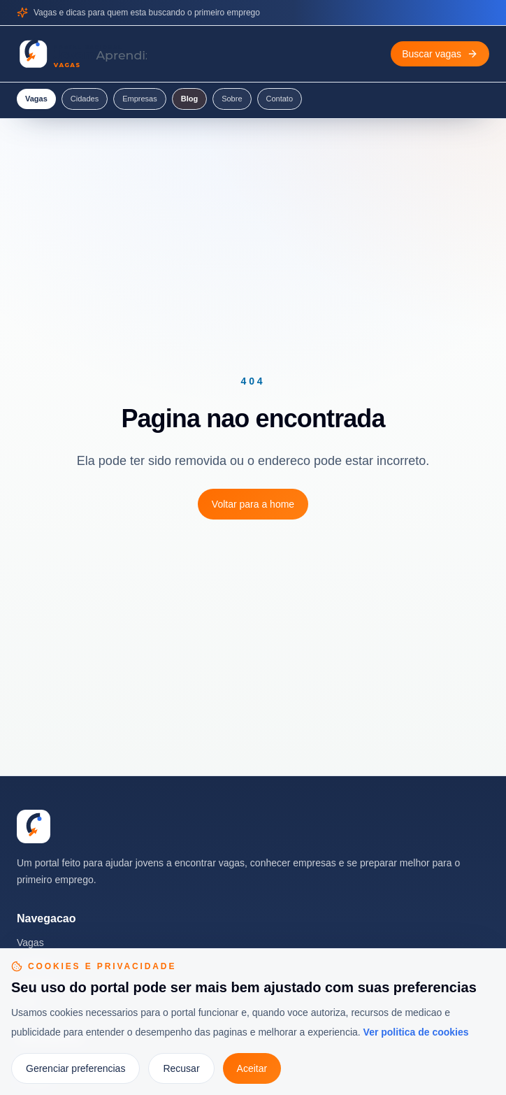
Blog (189, 98)
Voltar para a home (253, 504)
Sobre (232, 98)
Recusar (181, 1068)
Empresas (139, 98)
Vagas (36, 98)
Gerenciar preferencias (75, 1068)
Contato (280, 98)
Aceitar (252, 1068)
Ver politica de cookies (416, 1032)
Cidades (85, 98)
